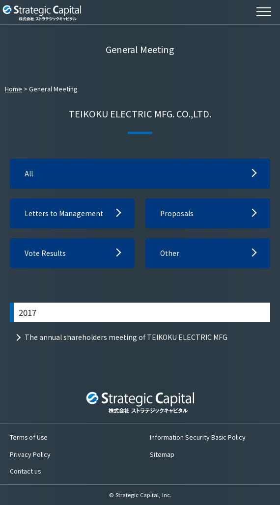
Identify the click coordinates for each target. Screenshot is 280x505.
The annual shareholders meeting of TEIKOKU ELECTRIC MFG (126, 337)
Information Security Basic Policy (198, 437)
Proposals (177, 213)
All (29, 173)
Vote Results (45, 253)
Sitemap (162, 454)
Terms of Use (29, 437)
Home (13, 88)
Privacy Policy (30, 454)
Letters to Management (64, 213)
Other (169, 253)
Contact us (25, 471)
